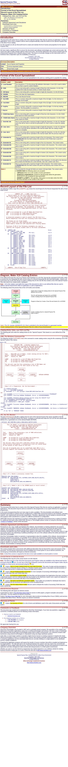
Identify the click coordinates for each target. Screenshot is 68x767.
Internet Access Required (11, 27)
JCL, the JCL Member (10, 19)
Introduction (5, 8)
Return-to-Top (34, 703)
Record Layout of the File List (12, 12)
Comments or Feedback (10, 30)
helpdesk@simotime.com (14, 665)
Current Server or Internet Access (13, 26)
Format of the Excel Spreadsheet (13, 10)
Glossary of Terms (8, 29)
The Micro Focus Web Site (12, 646)
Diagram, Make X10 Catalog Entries (14, 14)
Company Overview (8, 32)
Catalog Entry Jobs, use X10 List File (14, 16)
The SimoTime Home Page (62, 33)
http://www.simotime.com (44, 700)
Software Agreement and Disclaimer (14, 22)
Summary (4, 21)
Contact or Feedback (6, 571)
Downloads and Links (9, 24)
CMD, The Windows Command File (13, 17)
